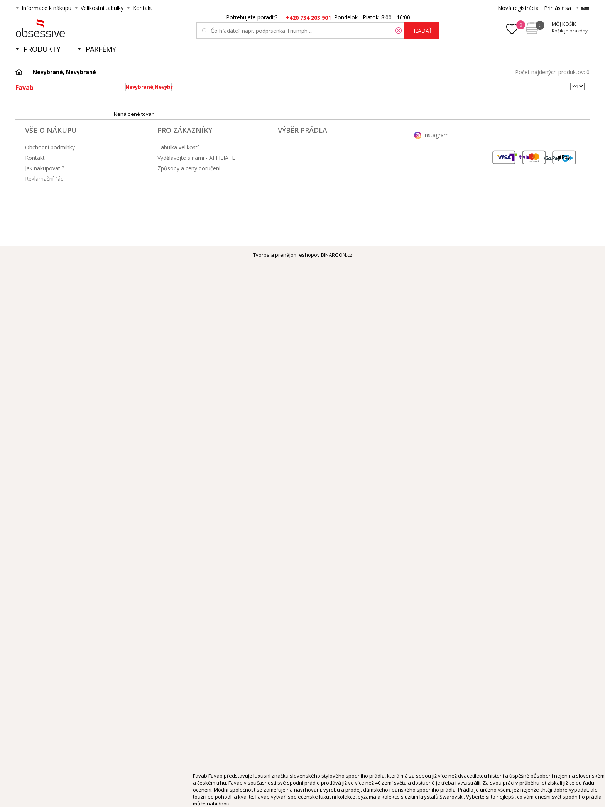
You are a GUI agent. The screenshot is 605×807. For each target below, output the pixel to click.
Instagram (436, 135)
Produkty (42, 49)
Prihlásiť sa (557, 8)
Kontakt (142, 8)
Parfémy (101, 49)
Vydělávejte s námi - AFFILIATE (196, 157)
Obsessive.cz (73, 27)
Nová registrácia (518, 8)
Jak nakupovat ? (44, 168)
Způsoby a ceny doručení (188, 168)
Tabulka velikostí (178, 147)
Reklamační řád (44, 178)
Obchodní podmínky (50, 147)
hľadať (421, 30)
